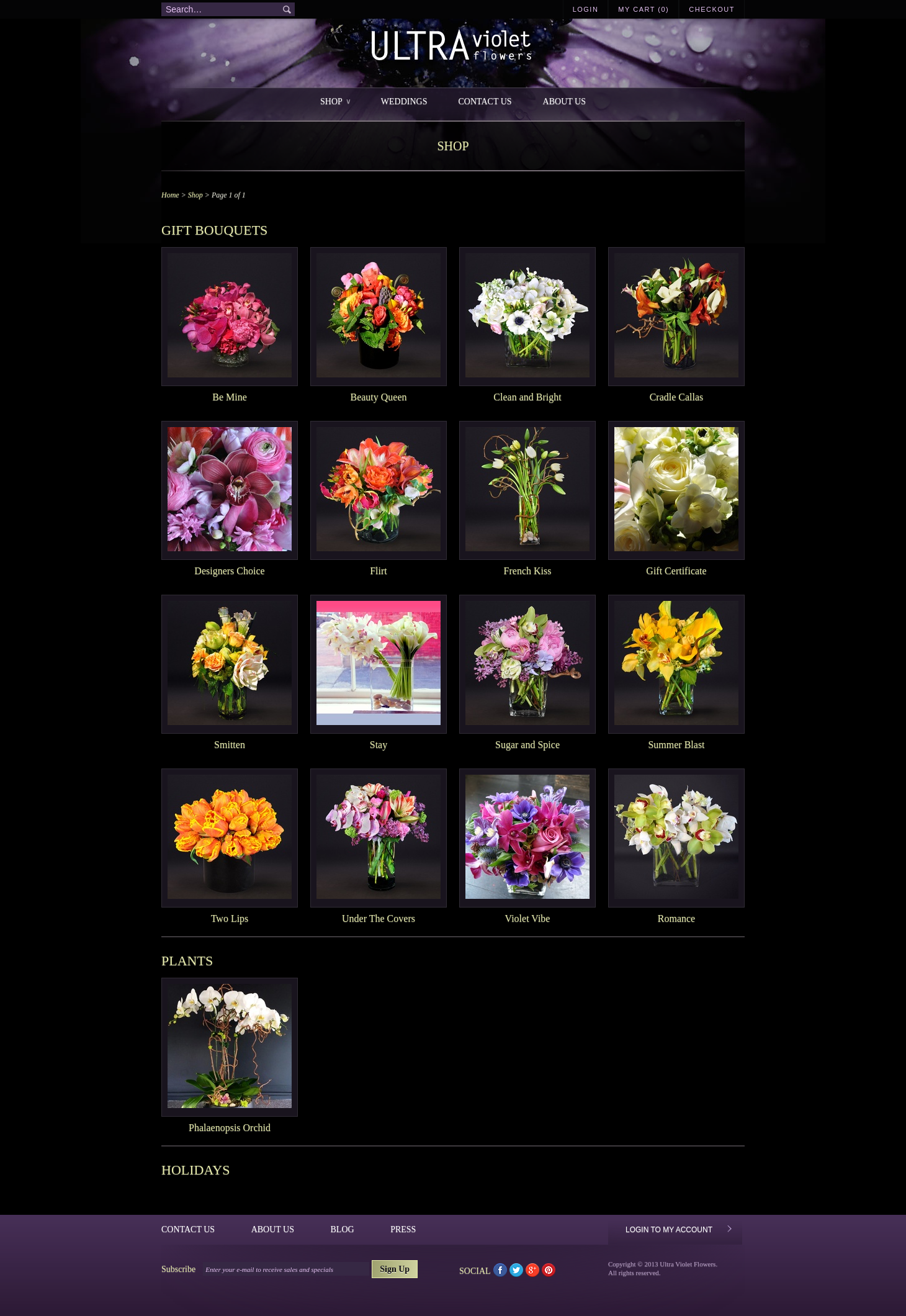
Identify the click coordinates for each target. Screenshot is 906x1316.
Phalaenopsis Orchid (230, 1127)
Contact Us (484, 101)
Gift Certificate (676, 571)
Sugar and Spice (527, 744)
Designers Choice (229, 571)
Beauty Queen (378, 397)
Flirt (378, 571)
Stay (378, 744)
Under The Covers (378, 918)
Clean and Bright (527, 397)
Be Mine (229, 397)
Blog (342, 1229)
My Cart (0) (643, 9)
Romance (676, 918)
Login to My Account (669, 1229)
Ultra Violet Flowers (453, 47)
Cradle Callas (677, 397)
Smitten (229, 744)
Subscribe (178, 1269)
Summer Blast (676, 744)
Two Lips (230, 918)
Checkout (712, 9)
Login (586, 9)
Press (403, 1229)
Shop (335, 101)
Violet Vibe (527, 918)
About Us (564, 101)
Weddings (404, 101)
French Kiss (528, 571)
